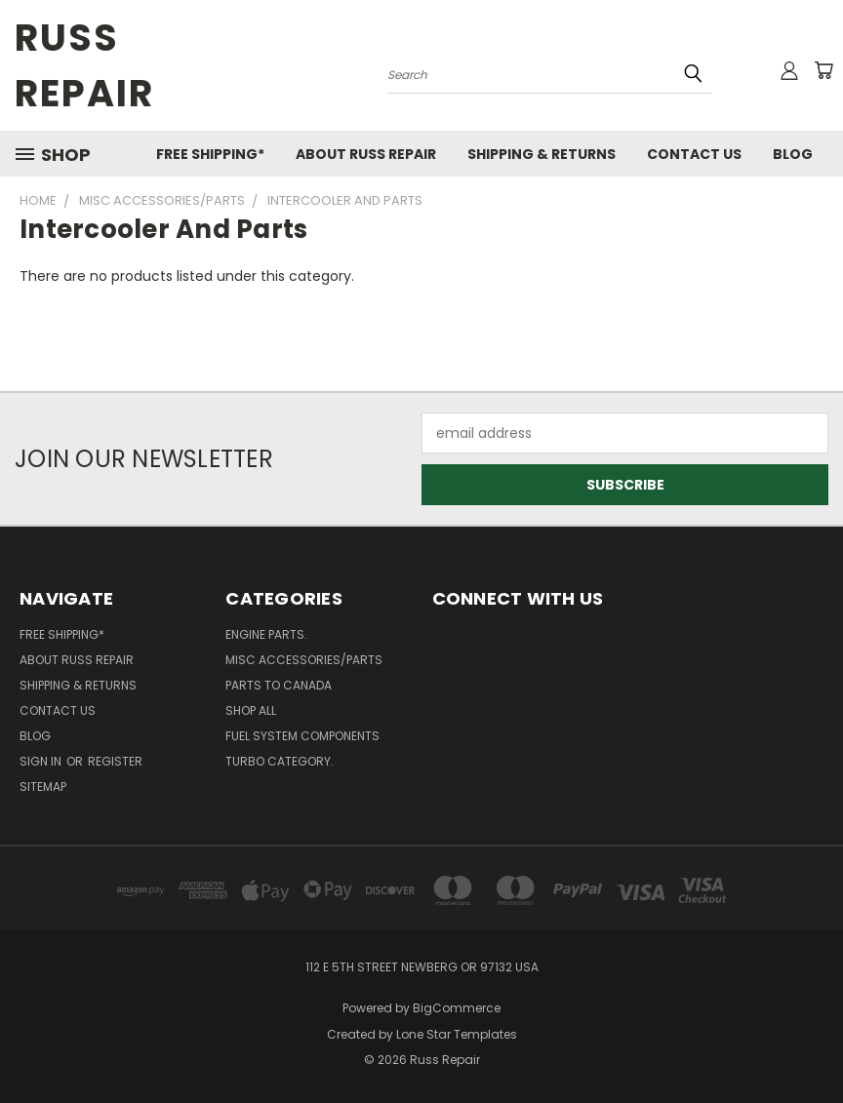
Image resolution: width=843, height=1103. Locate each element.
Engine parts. (266, 634)
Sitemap (43, 786)
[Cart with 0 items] (823, 70)
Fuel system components (302, 736)
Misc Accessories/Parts (303, 659)
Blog (793, 154)
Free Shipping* (210, 154)
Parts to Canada (278, 685)
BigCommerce (457, 1008)
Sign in (42, 761)
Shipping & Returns (541, 154)
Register (115, 761)
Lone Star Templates (456, 1034)
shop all (250, 710)
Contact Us (694, 154)
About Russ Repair (366, 154)
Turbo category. (279, 761)
